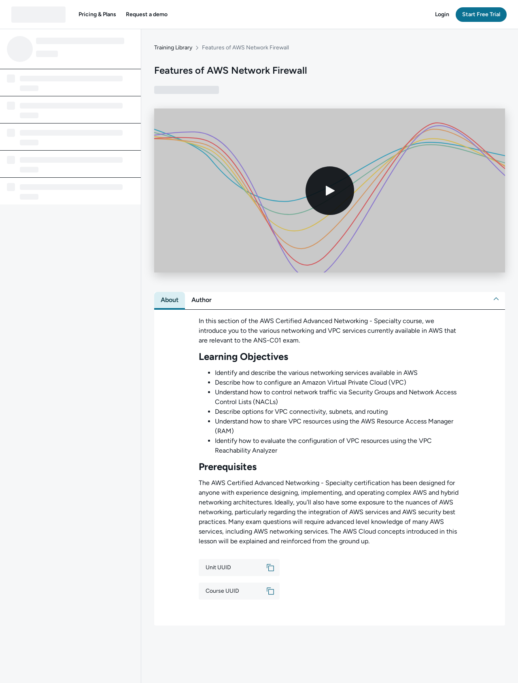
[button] (97, 14)
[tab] (169, 300)
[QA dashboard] (38, 14)
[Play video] (330, 190)
